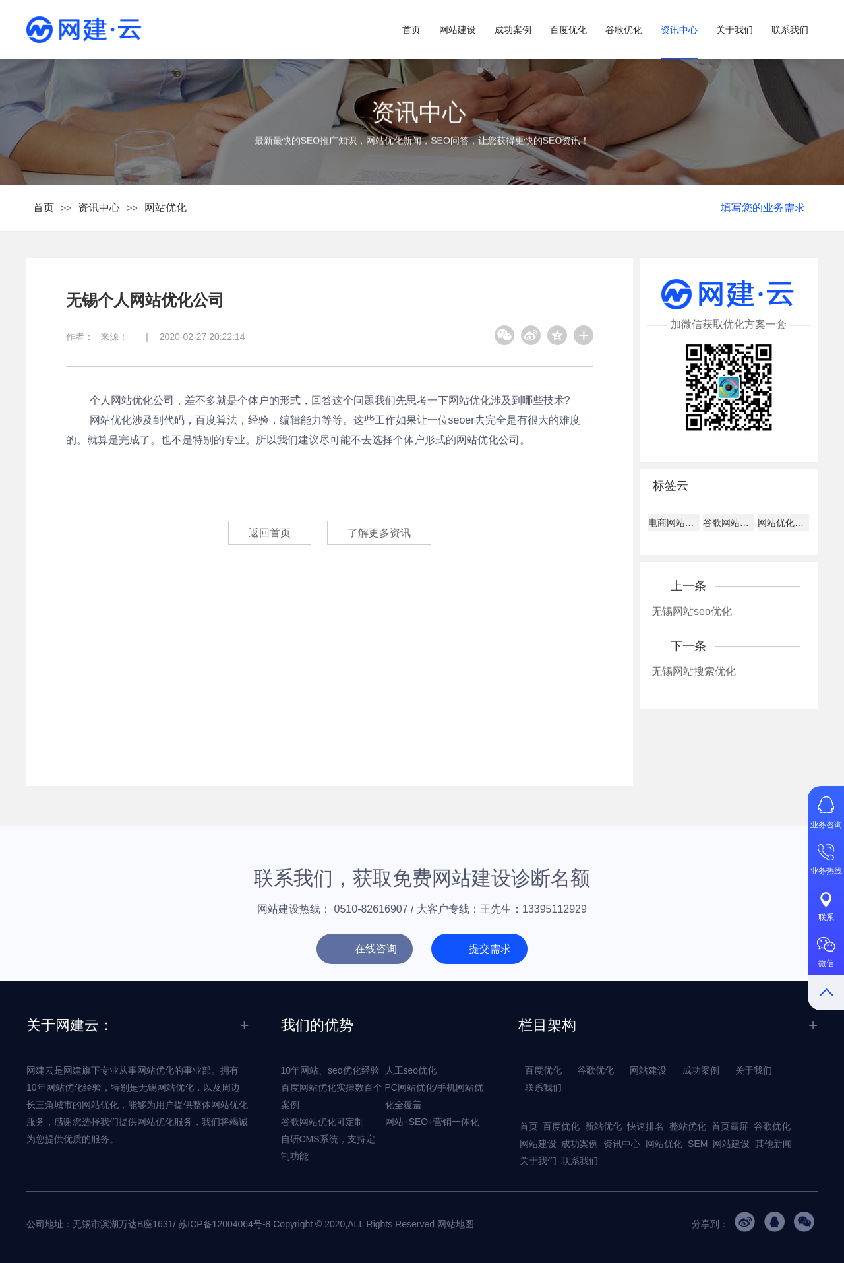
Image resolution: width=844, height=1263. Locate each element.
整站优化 (687, 1126)
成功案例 (513, 29)
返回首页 (270, 532)
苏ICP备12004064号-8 (224, 1224)
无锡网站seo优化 (691, 611)
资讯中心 (679, 29)
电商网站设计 (674, 522)
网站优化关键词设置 (783, 522)
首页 (411, 29)
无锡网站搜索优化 (693, 671)
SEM (698, 1143)
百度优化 (568, 29)
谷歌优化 (623, 29)
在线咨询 (376, 948)
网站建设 (457, 29)
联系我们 (789, 29)
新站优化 (603, 1126)
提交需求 (490, 948)
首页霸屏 (729, 1126)
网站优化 (165, 207)
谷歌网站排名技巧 (728, 522)
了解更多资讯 (379, 532)
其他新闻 (773, 1143)
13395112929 (554, 909)
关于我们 (734, 29)
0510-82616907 (371, 909)
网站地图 (455, 1224)
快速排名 (645, 1126)
